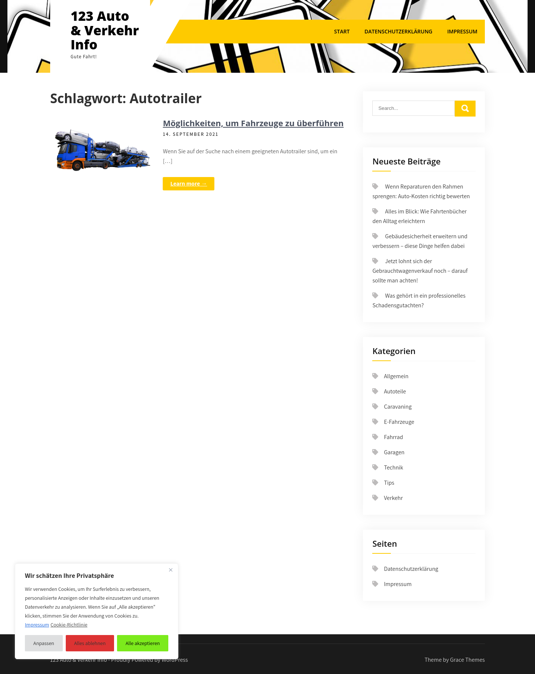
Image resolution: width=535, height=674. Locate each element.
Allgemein (396, 376)
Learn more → (188, 183)
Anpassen (43, 643)
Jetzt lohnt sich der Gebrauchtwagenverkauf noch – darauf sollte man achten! (419, 270)
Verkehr (393, 498)
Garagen (394, 452)
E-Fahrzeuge (399, 422)
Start (342, 31)
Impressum (462, 31)
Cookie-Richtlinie (69, 624)
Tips (389, 483)
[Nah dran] (170, 569)
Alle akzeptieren (143, 643)
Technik (393, 467)
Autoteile (395, 391)
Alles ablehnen (90, 643)
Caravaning (398, 406)
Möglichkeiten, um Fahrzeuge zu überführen (253, 122)
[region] (96, 611)
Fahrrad (393, 437)
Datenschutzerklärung (398, 31)
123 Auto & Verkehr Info (105, 30)
